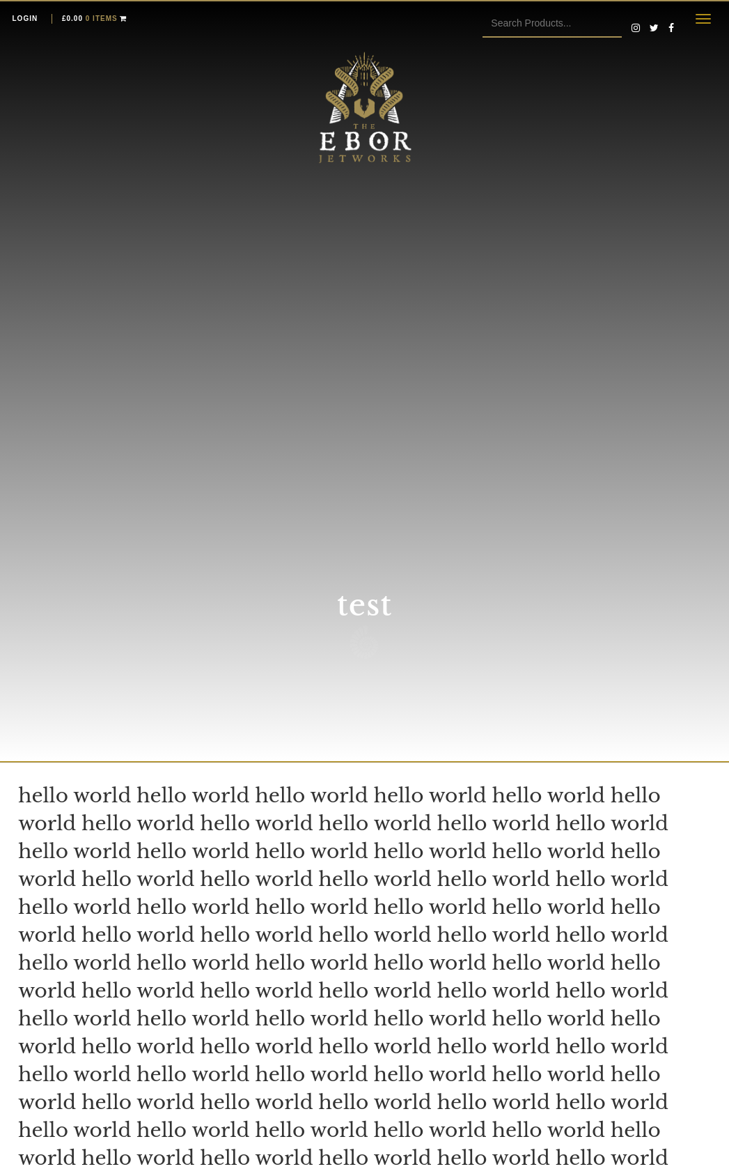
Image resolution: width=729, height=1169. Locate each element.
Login (25, 18)
